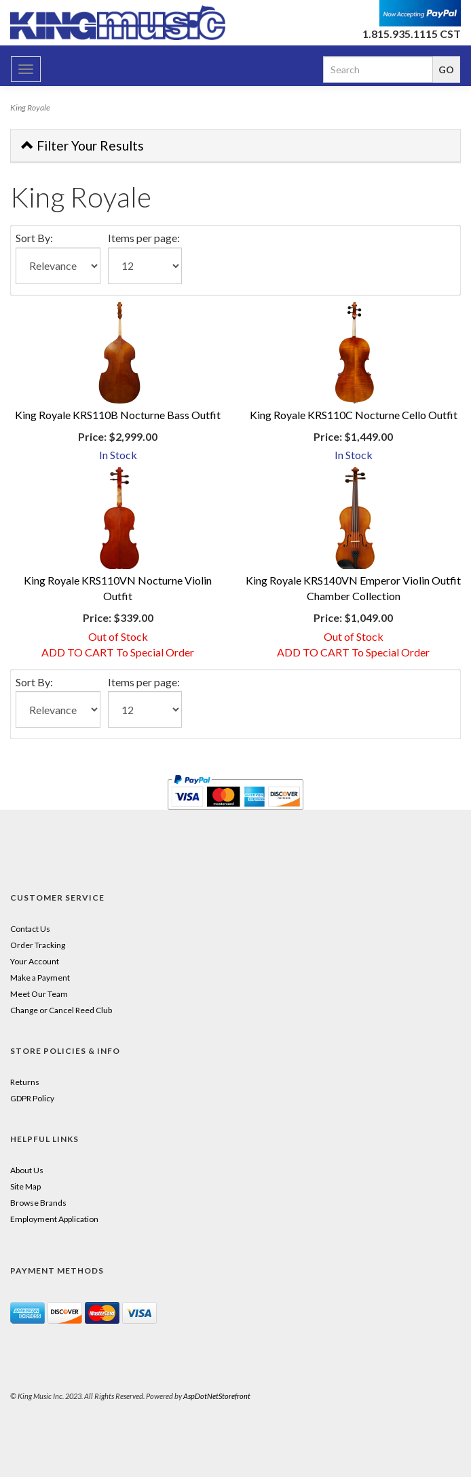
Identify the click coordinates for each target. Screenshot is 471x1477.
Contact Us (30, 929)
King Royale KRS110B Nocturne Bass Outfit (118, 414)
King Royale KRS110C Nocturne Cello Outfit (353, 414)
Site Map (25, 1186)
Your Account (34, 961)
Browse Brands (38, 1203)
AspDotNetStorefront (216, 1396)
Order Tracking (37, 945)
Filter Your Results (82, 145)
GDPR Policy (32, 1098)
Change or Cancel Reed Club (61, 1010)
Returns (24, 1082)
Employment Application (54, 1219)
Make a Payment (40, 977)
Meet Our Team (39, 994)
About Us (26, 1170)
